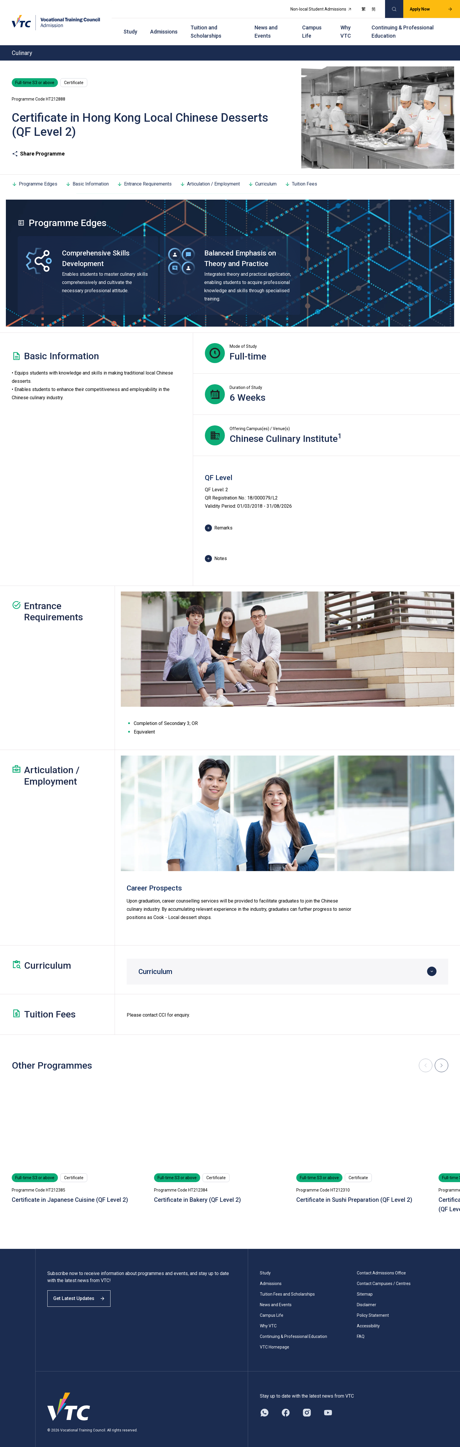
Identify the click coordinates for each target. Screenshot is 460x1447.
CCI (162, 1007)
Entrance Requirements (144, 176)
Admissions (164, 27)
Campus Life (312, 26)
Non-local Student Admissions (317, 7)
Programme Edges (34, 176)
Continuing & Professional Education (403, 26)
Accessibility (368, 1318)
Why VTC (345, 26)
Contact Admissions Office (381, 1266)
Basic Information (87, 176)
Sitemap (365, 1287)
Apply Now (426, 7)
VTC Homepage (274, 1340)
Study (130, 27)
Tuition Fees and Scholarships (287, 1287)
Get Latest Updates (83, 1296)
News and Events (266, 26)
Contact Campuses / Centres (384, 1276)
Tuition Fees (301, 176)
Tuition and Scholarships (205, 26)
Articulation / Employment (210, 176)
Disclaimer (366, 1297)
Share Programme (38, 146)
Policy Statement (373, 1308)
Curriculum (262, 176)
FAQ (360, 1329)
